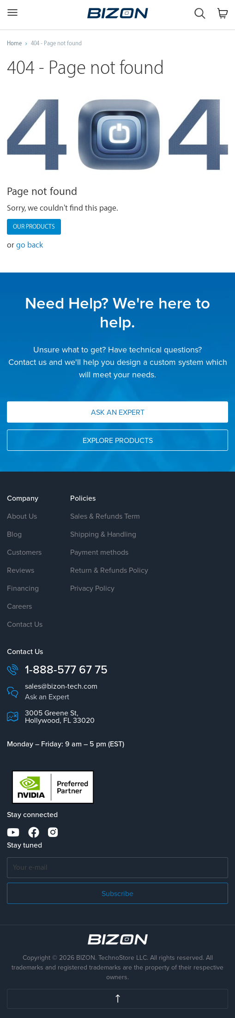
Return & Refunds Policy (109, 570)
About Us (22, 516)
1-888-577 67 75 (66, 669)
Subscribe (117, 893)
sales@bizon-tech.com (61, 686)
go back (29, 245)
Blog (14, 534)
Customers (24, 552)
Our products (34, 226)
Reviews (20, 570)
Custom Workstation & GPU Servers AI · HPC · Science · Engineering (117, 13)
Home (14, 43)
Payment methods (99, 552)
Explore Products (118, 440)
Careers (19, 606)
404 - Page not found (56, 43)
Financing (23, 588)
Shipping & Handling (103, 534)
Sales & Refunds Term (105, 516)
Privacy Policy (92, 588)
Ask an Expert (118, 412)
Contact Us (24, 624)
